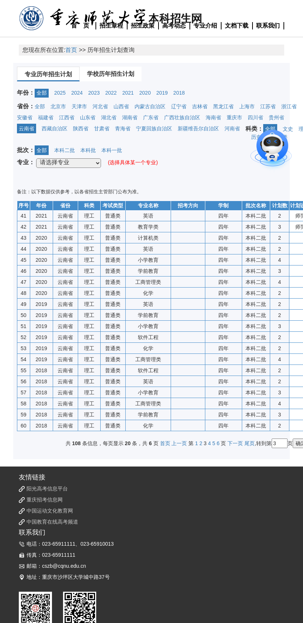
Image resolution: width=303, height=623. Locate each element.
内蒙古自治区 (150, 106)
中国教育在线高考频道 (52, 522)
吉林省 (200, 106)
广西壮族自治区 (182, 117)
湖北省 (108, 117)
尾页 (249, 443)
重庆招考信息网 (45, 500)
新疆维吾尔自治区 (198, 128)
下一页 (235, 443)
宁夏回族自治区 (154, 128)
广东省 (151, 117)
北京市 (58, 106)
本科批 (88, 150)
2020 (145, 93)
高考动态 (174, 25)
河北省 (100, 106)
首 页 (80, 25)
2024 (77, 93)
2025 (60, 93)
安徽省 (24, 117)
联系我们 (268, 25)
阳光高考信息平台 (47, 489)
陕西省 (80, 128)
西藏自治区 (54, 128)
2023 (94, 93)
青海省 (122, 128)
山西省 (121, 106)
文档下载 (236, 25)
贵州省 (276, 117)
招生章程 (111, 25)
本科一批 (111, 150)
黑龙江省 (223, 106)
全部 (41, 93)
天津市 (79, 106)
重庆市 (234, 117)
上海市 (247, 106)
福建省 (45, 117)
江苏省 (268, 106)
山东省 (87, 117)
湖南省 (129, 117)
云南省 (26, 128)
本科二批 (64, 150)
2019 (162, 93)
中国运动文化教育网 (50, 511)
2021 (128, 93)
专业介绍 (205, 25)
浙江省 (289, 106)
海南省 (213, 117)
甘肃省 (101, 128)
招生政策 (142, 25)
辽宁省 (179, 106)
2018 (179, 93)
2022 (110, 93)
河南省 (232, 128)
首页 (71, 50)
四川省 (255, 117)
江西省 (66, 117)
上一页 (179, 443)
